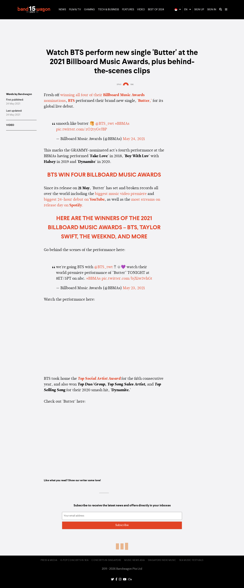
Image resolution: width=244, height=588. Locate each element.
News (62, 9)
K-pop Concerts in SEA (74, 560)
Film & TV (75, 9)
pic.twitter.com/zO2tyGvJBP (81, 129)
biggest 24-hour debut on (74, 200)
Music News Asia (134, 560)
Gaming (89, 9)
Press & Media (49, 560)
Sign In (211, 9)
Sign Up (199, 9)
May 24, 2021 (134, 139)
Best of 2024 (156, 9)
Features (128, 9)
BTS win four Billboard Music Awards (104, 175)
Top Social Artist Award (99, 379)
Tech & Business (108, 9)
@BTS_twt (104, 124)
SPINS (119, 84)
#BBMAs (122, 124)
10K (132, 84)
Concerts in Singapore (106, 560)
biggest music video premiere (121, 194)
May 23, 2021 (134, 288)
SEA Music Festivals (191, 560)
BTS (71, 101)
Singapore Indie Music (162, 560)
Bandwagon (34, 9)
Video (141, 9)
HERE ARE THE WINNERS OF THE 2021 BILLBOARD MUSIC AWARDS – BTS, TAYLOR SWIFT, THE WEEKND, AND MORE (104, 228)
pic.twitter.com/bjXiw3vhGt (127, 279)
